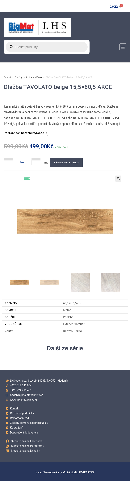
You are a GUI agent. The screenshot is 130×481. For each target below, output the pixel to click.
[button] (123, 47)
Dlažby (19, 77)
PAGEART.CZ (86, 472)
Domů (7, 77)
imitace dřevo (34, 77)
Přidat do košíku (66, 162)
